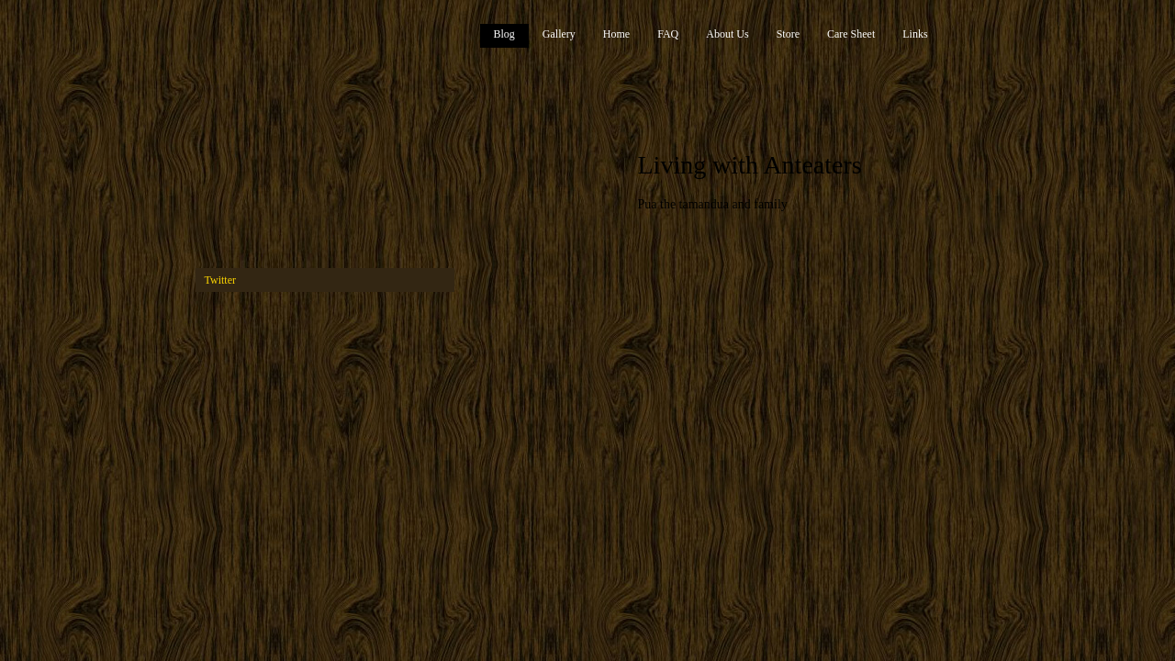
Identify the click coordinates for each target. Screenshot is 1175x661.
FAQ (667, 34)
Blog (504, 34)
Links (914, 34)
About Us (727, 34)
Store (788, 34)
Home (616, 34)
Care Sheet (851, 34)
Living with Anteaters (750, 165)
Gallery (559, 34)
